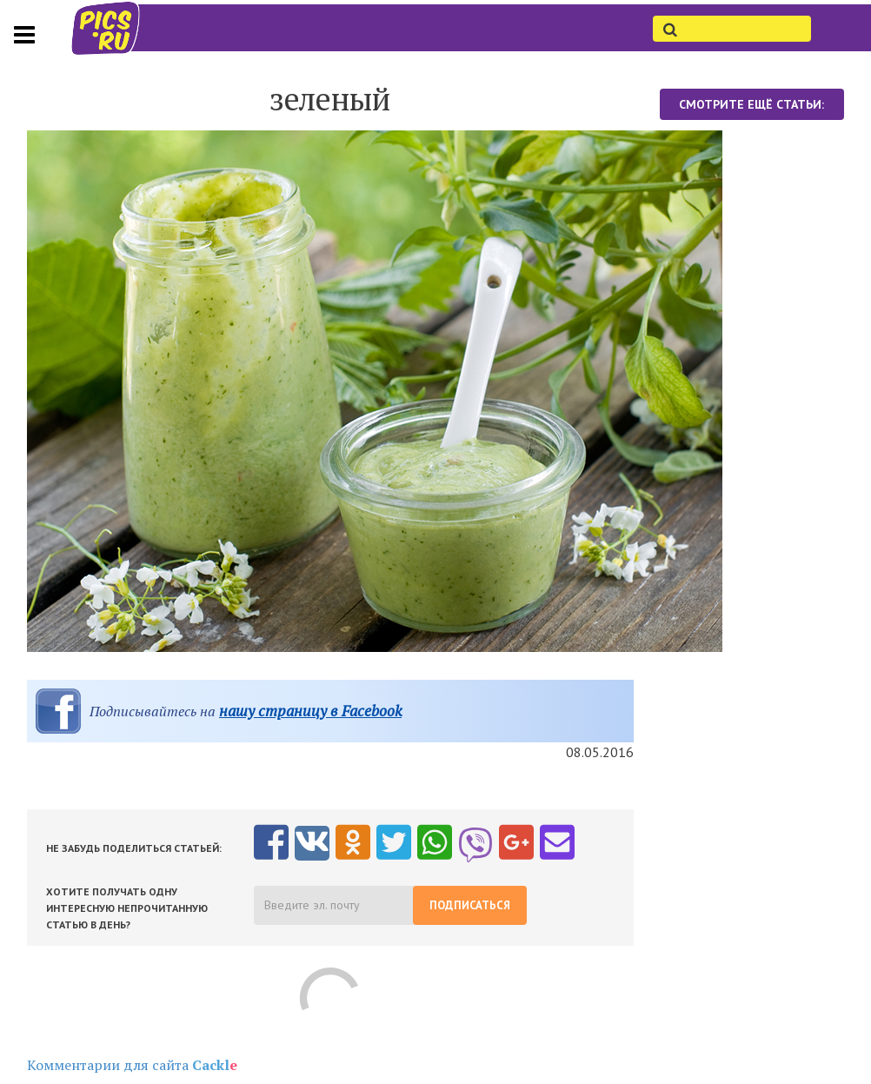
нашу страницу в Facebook (310, 711)
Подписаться (469, 905)
